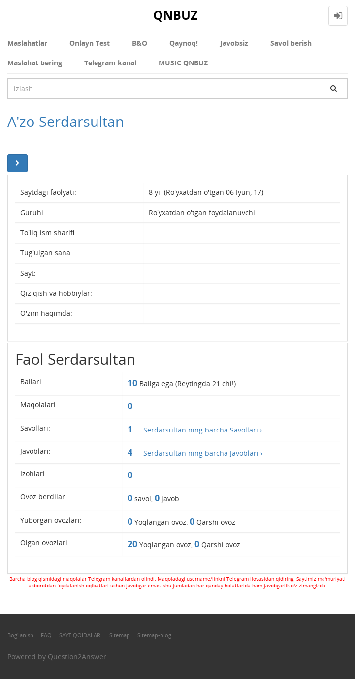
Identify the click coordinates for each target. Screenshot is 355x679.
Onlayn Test (89, 43)
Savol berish (291, 43)
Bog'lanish (20, 635)
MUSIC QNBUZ (183, 62)
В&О (139, 43)
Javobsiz (234, 43)
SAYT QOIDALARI (80, 635)
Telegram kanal (110, 62)
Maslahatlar (27, 43)
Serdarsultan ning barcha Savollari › (202, 429)
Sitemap (119, 635)
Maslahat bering (34, 62)
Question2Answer (77, 656)
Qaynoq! (183, 43)
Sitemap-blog (154, 635)
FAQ (46, 635)
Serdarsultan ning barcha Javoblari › (202, 453)
